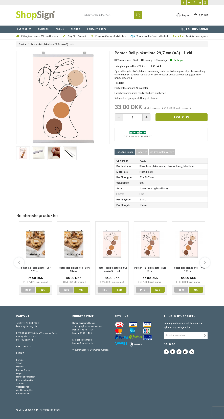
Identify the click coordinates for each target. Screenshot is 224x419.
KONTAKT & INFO (97, 29)
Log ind (19, 373)
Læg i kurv (181, 117)
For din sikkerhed (152, 36)
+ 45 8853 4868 (31, 323)
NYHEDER (43, 29)
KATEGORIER (24, 29)
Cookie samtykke (24, 390)
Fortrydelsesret (23, 393)
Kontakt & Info (22, 370)
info (28, 290)
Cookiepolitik (22, 387)
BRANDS (75, 29)
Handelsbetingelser (25, 377)
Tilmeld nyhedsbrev (180, 316)
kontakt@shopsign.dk (26, 326)
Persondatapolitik (24, 380)
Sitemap (20, 383)
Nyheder (20, 367)
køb (42, 290)
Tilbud (19, 363)
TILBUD (60, 29)
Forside (23, 44)
